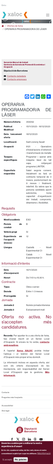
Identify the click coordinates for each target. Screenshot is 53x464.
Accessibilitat (7, 406)
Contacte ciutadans (16, 76)
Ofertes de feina (15, 26)
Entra (4, 5)
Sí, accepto (7, 459)
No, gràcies (20, 459)
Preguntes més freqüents (12, 397)
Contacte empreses (17, 79)
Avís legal (5, 411)
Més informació (44, 453)
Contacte (5, 392)
